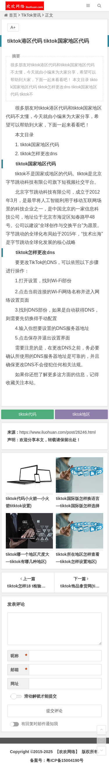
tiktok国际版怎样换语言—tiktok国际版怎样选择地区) (77, 505)
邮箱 (18, 669)
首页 (10, 15)
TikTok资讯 (31, 15)
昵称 (18, 656)
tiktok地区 (81, 414)
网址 (14, 683)
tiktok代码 (27, 414)
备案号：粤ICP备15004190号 (56, 760)
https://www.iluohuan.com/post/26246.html (57, 432)
